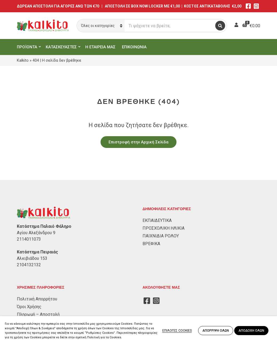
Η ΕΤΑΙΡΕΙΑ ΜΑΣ (100, 47)
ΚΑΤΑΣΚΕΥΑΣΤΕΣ (61, 47)
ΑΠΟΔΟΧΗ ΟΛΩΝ (251, 330)
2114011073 (29, 239)
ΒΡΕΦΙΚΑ (151, 243)
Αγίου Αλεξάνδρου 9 (36, 232)
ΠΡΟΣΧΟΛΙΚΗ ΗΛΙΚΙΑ (163, 228)
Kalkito (23, 60)
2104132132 (29, 264)
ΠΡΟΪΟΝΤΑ (27, 47)
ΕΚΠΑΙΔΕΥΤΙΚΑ (157, 220)
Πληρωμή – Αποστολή (38, 314)
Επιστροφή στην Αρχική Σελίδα (138, 142)
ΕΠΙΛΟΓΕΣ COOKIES (177, 330)
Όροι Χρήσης (29, 306)
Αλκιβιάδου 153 (32, 258)
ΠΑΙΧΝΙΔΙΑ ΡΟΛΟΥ (161, 235)
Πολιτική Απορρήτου (37, 298)
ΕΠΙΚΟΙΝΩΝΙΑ (134, 47)
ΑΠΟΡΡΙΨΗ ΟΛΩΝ (215, 330)
